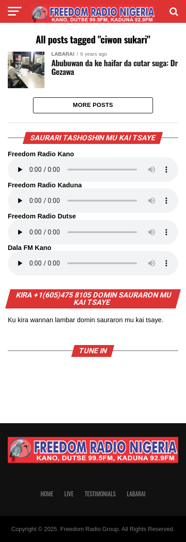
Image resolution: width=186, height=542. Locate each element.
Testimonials (100, 493)
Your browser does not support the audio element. (93, 169)
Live (69, 493)
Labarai (136, 493)
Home (46, 493)
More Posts (93, 104)
